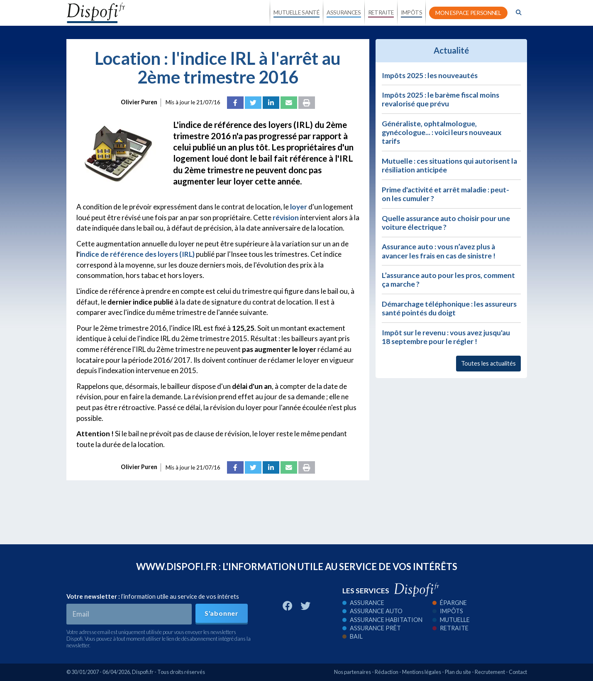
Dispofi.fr (143, 672)
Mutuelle (451, 619)
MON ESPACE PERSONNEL (468, 13)
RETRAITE (381, 12)
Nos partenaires (352, 672)
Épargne (449, 602)
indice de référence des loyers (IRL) (137, 254)
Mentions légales (421, 672)
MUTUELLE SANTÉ (296, 12)
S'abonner (222, 613)
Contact (518, 672)
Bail (352, 636)
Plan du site (458, 672)
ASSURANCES (344, 12)
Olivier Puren (139, 102)
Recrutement (490, 672)
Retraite (450, 628)
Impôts (447, 611)
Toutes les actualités (488, 363)
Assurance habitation (382, 619)
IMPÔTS (411, 12)
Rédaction (386, 672)
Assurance (363, 602)
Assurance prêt (371, 628)
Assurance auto (372, 611)
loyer (298, 206)
